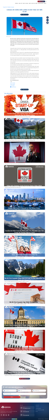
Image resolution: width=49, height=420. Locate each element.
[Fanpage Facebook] (47, 20)
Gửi (12, 396)
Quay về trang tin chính (24, 378)
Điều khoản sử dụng (40, 418)
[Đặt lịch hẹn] (47, 17)
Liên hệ (37, 411)
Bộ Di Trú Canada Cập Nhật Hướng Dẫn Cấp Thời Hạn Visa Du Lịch (15, 304)
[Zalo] (47, 23)
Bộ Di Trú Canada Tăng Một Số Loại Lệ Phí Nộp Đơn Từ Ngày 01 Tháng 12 (17, 281)
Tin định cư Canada (10, 7)
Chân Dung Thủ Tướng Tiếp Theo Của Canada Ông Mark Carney (15, 163)
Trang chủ (5, 7)
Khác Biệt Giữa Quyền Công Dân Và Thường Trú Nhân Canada (14, 257)
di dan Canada (12, 84)
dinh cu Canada (12, 83)
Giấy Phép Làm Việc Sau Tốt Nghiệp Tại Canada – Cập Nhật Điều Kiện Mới (16, 351)
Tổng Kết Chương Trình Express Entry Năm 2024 (13, 187)
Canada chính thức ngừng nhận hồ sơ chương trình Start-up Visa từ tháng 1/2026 (17, 116)
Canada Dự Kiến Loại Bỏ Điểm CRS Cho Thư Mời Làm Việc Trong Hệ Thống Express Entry (19, 234)
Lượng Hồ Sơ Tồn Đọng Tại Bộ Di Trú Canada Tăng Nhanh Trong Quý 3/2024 (17, 375)
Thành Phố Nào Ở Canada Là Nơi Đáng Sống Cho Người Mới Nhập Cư (16, 210)
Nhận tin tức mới (24, 14)
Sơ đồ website (47, 418)
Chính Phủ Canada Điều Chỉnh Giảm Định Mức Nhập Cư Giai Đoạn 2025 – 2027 (17, 328)
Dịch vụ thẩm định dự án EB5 (40, 409)
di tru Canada (12, 85)
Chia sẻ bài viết (13, 87)
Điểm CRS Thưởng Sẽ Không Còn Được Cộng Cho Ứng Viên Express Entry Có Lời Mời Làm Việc (20, 140)
